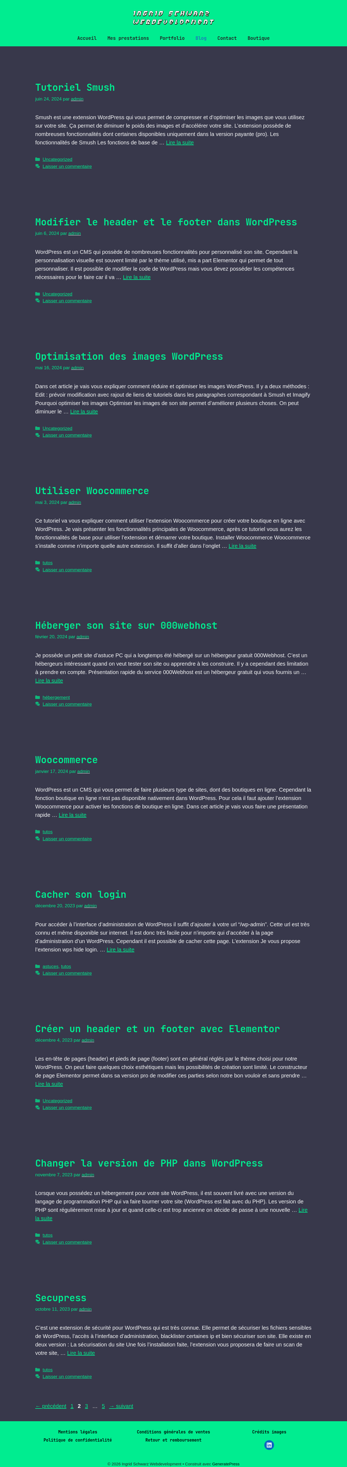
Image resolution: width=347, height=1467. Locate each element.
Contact (227, 38)
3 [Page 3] (87, 1406)
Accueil (87, 38)
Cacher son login (80, 894)
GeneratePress (226, 1464)
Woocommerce (66, 759)
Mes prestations (128, 38)
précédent (50, 1406)
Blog (201, 38)
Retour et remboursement (173, 1440)
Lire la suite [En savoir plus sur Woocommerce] (72, 815)
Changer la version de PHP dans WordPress (149, 1163)
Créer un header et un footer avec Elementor (157, 1028)
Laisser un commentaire (67, 166)
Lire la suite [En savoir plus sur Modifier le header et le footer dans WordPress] (136, 277)
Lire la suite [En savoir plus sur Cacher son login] (120, 950)
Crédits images (269, 1432)
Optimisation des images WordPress (129, 356)
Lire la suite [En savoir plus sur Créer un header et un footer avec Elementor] (49, 1084)
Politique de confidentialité (78, 1440)
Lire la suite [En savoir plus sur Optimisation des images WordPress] (84, 411)
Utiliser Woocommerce (92, 490)
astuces (51, 966)
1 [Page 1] (72, 1406)
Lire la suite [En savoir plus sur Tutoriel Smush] (180, 142)
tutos (48, 562)
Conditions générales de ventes (173, 1432)
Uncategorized (57, 159)
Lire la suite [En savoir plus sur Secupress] (81, 1353)
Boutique (259, 38)
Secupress (60, 1297)
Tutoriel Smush (75, 87)
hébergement (56, 697)
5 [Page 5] (104, 1406)
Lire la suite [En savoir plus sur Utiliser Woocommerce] (242, 546)
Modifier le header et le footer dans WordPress (166, 222)
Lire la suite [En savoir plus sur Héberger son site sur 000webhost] (49, 681)
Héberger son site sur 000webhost (126, 625)
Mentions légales (77, 1432)
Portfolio (172, 38)
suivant (121, 1406)
